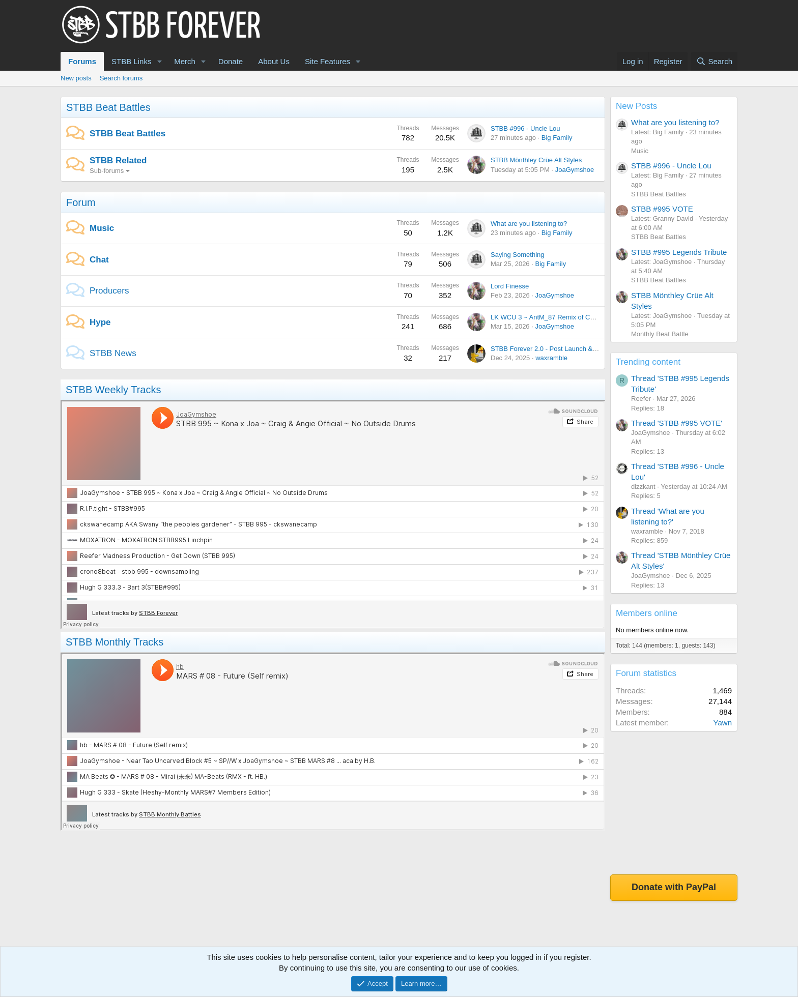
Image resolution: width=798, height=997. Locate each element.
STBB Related (118, 160)
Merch (184, 61)
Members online (646, 613)
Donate (230, 61)
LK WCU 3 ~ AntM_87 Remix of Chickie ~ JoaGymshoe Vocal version (593, 317)
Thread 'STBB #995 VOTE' (676, 423)
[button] (159, 61)
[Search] (714, 61)
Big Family (557, 137)
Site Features (327, 61)
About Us (274, 61)
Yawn (723, 722)
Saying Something (518, 254)
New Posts (636, 106)
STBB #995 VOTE (662, 208)
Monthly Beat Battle (660, 334)
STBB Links (131, 61)
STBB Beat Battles (108, 107)
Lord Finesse (510, 286)
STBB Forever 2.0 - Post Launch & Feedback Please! (569, 349)
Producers (109, 291)
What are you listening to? (529, 223)
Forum (81, 202)
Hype (100, 322)
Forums (82, 61)
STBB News (113, 353)
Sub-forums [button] (107, 170)
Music (102, 228)
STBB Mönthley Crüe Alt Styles (536, 160)
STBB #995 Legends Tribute (679, 252)
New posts (76, 78)
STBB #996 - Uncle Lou (525, 128)
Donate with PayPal (674, 887)
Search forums (121, 78)
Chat (99, 260)
